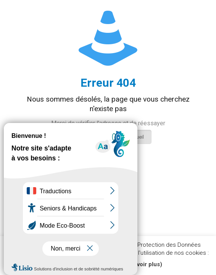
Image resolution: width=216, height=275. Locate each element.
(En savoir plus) (141, 264)
